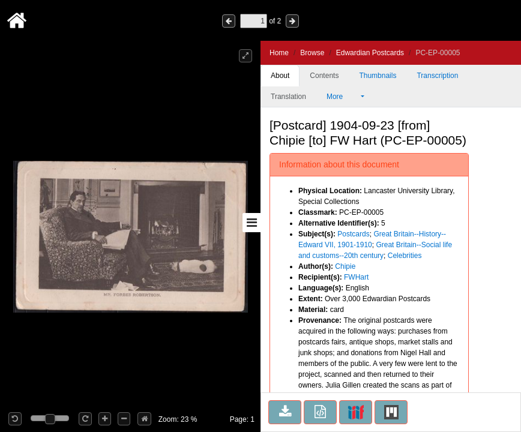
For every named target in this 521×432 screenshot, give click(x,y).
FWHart (356, 277)
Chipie (345, 266)
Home (279, 53)
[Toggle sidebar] (251, 222)
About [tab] (280, 75)
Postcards (353, 234)
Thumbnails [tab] (377, 75)
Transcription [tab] (437, 75)
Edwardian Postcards (370, 53)
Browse (312, 53)
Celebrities (405, 255)
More (343, 96)
